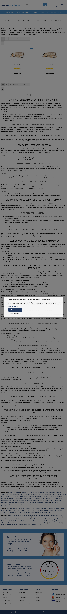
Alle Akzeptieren (15, 310)
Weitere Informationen (15, 313)
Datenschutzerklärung (13, 306)
